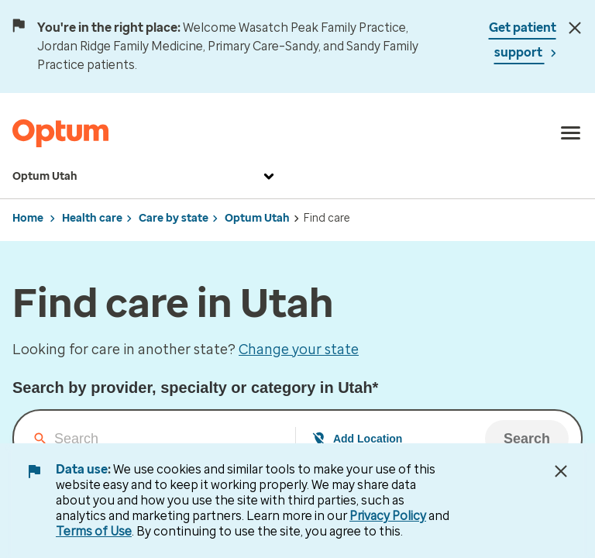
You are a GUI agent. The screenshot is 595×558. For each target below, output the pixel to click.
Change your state (299, 349)
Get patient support (522, 40)
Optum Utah (145, 176)
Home (27, 218)
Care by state (173, 218)
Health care (92, 218)
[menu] (571, 133)
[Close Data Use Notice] (561, 471)
